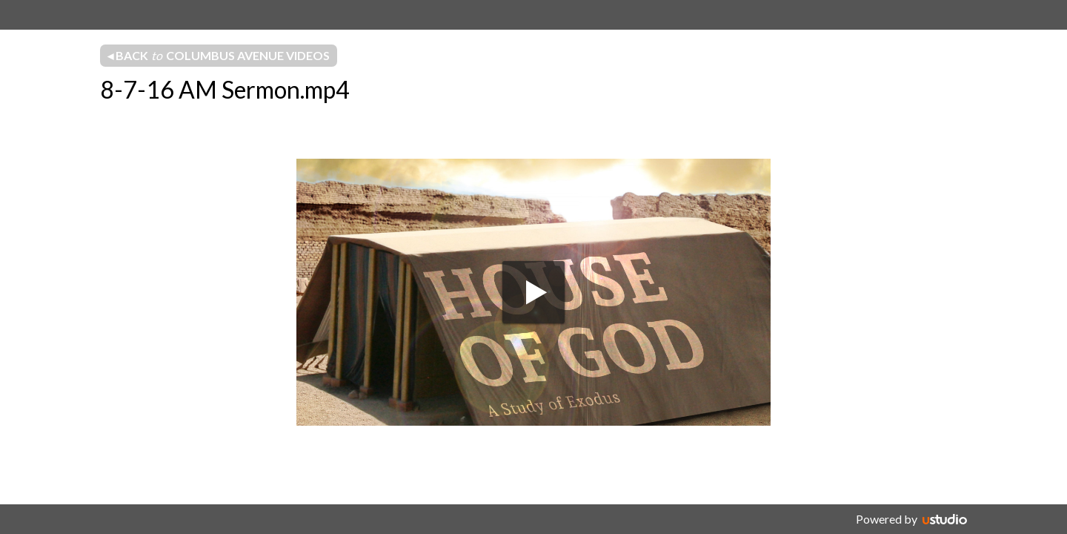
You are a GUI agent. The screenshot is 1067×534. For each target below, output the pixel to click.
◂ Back (218, 56)
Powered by (886, 519)
